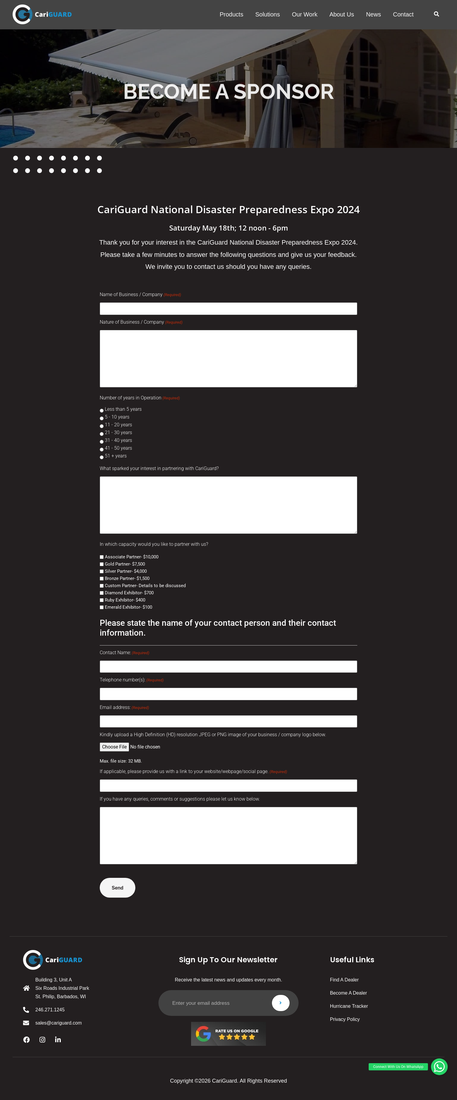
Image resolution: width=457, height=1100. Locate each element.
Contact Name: (124, 652)
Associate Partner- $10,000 (131, 556)
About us (341, 14)
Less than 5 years (123, 409)
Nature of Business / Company (141, 322)
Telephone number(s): (132, 679)
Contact (403, 14)
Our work (304, 14)
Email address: (124, 706)
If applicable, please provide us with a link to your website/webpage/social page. (193, 770)
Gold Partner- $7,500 (125, 564)
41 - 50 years (118, 448)
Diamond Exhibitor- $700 (129, 592)
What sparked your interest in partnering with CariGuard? (159, 468)
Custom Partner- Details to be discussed (145, 585)
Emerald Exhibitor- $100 (128, 607)
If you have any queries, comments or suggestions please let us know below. (180, 798)
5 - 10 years (117, 416)
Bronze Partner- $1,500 (127, 578)
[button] (436, 14)
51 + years (116, 455)
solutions (267, 14)
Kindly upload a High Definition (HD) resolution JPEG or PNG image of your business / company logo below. (213, 734)
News (373, 14)
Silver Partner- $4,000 (126, 571)
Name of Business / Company (140, 294)
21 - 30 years (118, 432)
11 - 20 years (118, 424)
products (231, 14)
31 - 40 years (118, 440)
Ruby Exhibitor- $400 (125, 600)
